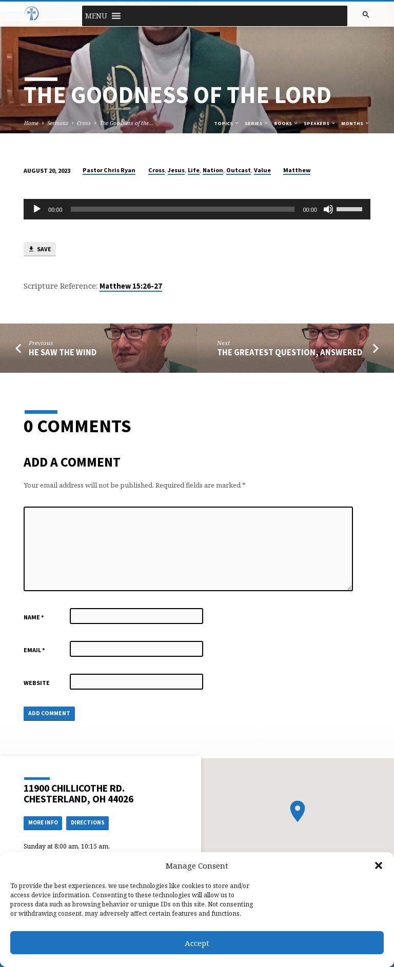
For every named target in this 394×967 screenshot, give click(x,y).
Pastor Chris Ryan (109, 170)
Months (355, 123)
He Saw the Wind (62, 352)
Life (194, 170)
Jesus (176, 170)
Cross (84, 123)
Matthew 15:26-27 (131, 286)
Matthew (296, 170)
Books (286, 123)
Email (34, 650)
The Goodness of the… (126, 123)
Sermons (57, 123)
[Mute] (328, 209)
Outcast (238, 170)
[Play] (37, 209)
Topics (227, 123)
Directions (88, 822)
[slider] (183, 209)
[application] (197, 209)
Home (31, 123)
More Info (43, 822)
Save (39, 249)
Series (257, 123)
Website (37, 683)
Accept (197, 943)
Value (262, 170)
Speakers (320, 123)
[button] (378, 865)
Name (34, 617)
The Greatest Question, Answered (289, 352)
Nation (213, 170)
